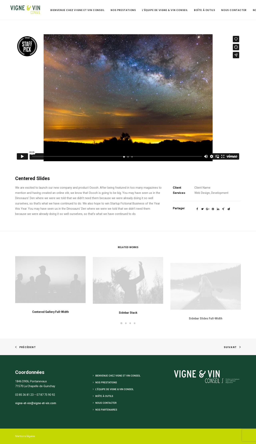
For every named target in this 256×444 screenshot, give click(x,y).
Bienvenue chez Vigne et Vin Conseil (74, 10)
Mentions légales (25, 436)
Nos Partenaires (106, 409)
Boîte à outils (200, 10)
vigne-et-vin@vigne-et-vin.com (35, 403)
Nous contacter (230, 10)
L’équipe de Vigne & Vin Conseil (161, 10)
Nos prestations (119, 10)
